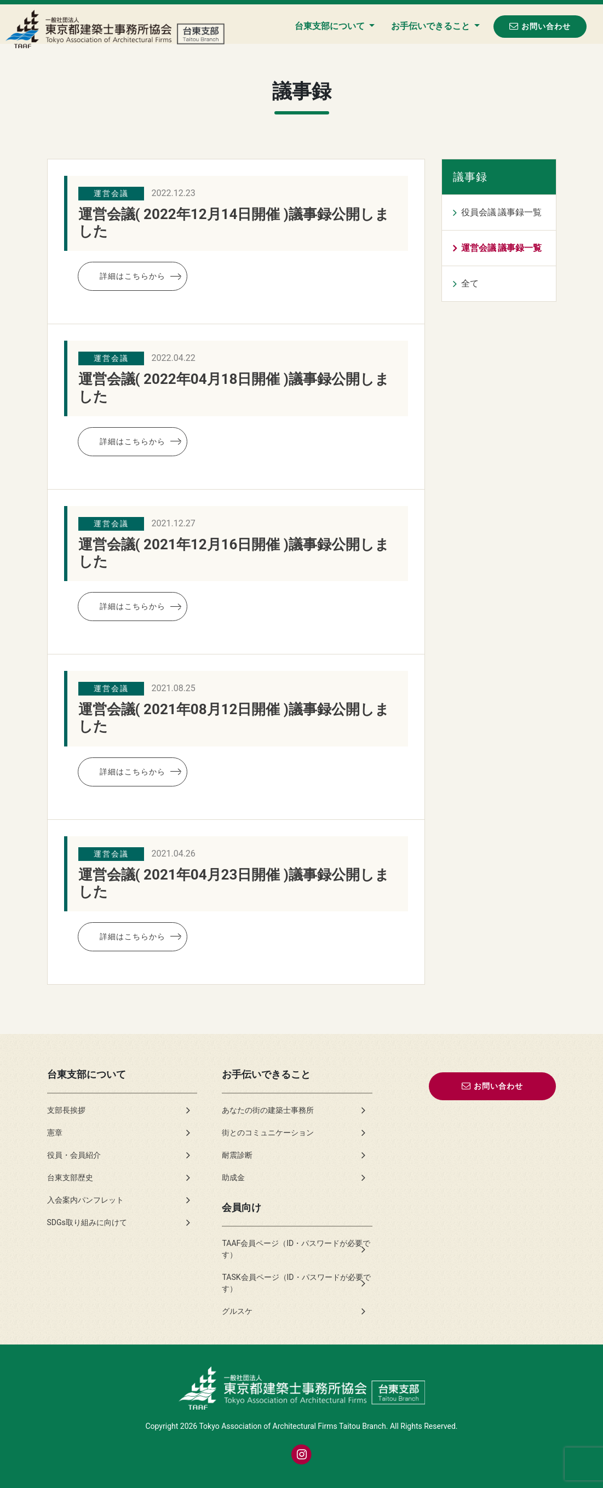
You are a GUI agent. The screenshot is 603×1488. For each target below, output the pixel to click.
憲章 (54, 1132)
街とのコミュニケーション (268, 1132)
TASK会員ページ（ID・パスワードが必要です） (296, 1283)
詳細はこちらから (132, 276)
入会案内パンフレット (85, 1200)
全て (470, 283)
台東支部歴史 (70, 1177)
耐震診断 (237, 1155)
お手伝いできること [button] (431, 26)
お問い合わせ (540, 26)
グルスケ (237, 1311)
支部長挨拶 (66, 1110)
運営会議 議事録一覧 (501, 248)
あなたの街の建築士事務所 (268, 1110)
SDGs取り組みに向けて (87, 1222)
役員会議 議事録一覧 (501, 212)
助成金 (233, 1177)
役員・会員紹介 (74, 1155)
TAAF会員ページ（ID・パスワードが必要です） (296, 1249)
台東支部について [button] (331, 26)
